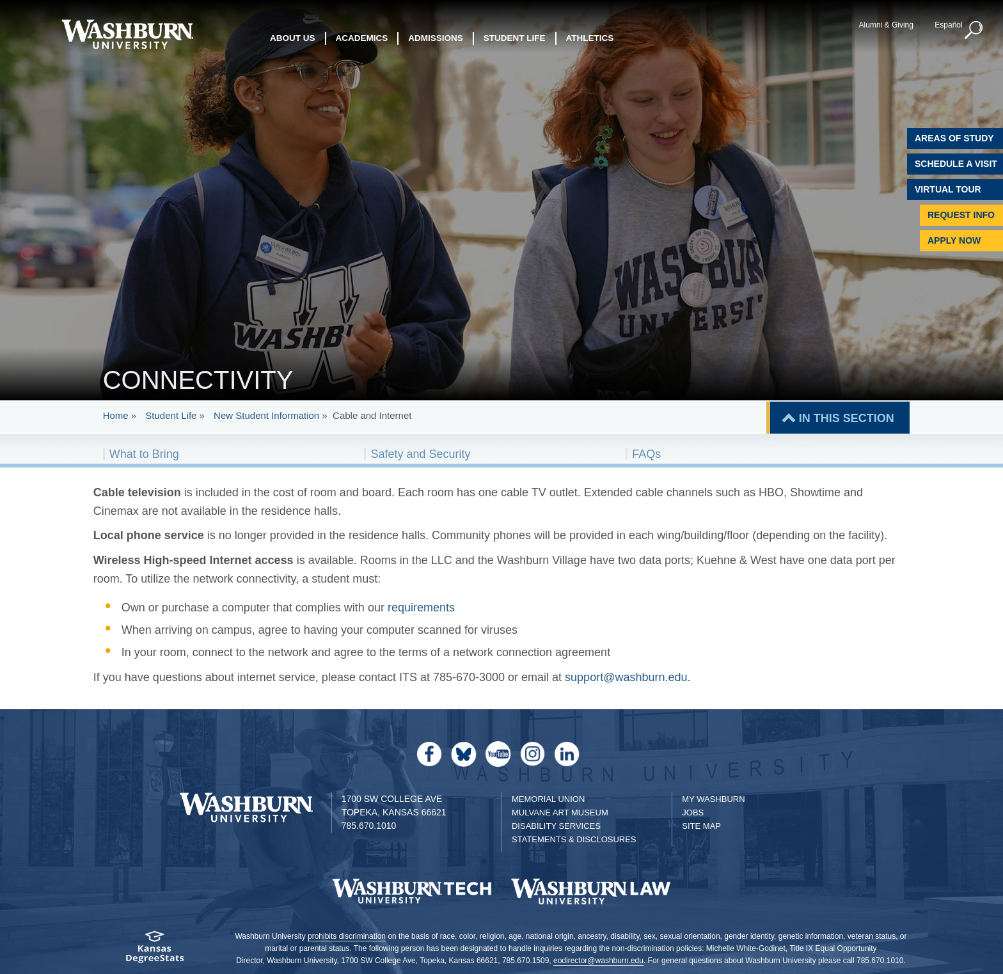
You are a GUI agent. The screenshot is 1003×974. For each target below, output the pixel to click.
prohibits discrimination (347, 936)
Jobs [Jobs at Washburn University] (693, 812)
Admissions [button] (435, 38)
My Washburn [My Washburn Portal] (713, 799)
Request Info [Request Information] (961, 215)
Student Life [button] (515, 38)
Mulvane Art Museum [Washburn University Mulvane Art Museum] (560, 812)
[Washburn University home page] (127, 34)
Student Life (170, 415)
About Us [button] (292, 38)
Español (948, 24)
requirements (421, 607)
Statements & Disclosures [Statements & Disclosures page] (574, 839)
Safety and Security (420, 454)
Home (116, 415)
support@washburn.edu (626, 677)
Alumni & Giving (886, 24)
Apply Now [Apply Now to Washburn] (954, 240)
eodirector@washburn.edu (598, 960)
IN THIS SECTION (846, 418)
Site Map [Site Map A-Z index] (701, 826)
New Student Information (266, 415)
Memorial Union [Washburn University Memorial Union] (548, 799)
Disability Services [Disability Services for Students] (556, 826)
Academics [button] (362, 38)
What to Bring (144, 454)
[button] (974, 30)
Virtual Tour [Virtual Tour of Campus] (948, 189)
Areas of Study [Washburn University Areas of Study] (954, 138)
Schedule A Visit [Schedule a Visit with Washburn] (956, 164)
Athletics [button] (590, 38)
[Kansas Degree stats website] (154, 951)
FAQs (646, 454)
